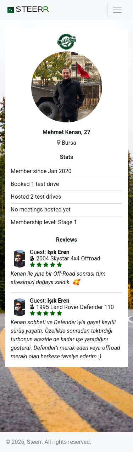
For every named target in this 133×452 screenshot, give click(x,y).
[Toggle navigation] (117, 10)
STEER (27, 10)
